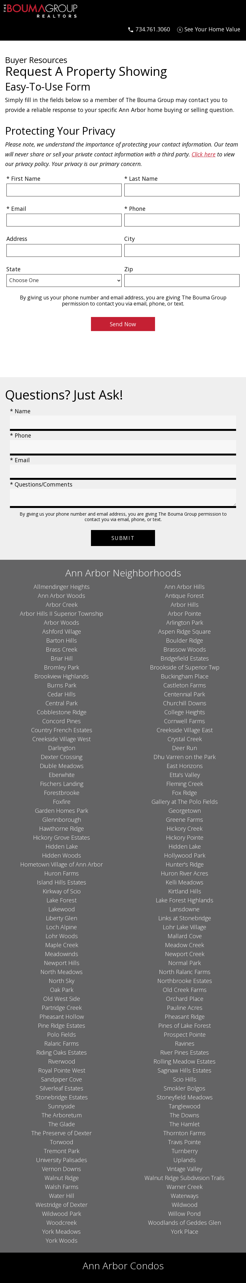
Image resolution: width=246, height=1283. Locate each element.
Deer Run (184, 748)
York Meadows (61, 1231)
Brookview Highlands (61, 676)
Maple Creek (61, 945)
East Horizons (185, 766)
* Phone (134, 208)
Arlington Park (184, 622)
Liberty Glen (61, 918)
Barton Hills (61, 640)
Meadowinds (61, 954)
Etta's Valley (184, 775)
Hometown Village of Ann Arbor (61, 864)
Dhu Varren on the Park (184, 757)
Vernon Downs (61, 1169)
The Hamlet (184, 1124)
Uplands (184, 1160)
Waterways (185, 1196)
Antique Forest (184, 595)
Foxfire (61, 801)
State (13, 269)
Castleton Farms (184, 685)
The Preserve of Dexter (61, 1133)
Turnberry (185, 1151)
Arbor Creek (62, 604)
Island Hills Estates (61, 882)
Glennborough (61, 819)
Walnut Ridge (62, 1178)
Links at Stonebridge (184, 918)
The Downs (184, 1115)
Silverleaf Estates (61, 1088)
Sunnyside (61, 1106)
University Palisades (61, 1160)
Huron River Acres (184, 873)
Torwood (61, 1142)
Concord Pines (61, 721)
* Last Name (141, 178)
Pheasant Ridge (185, 1016)
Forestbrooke (61, 792)
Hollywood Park (184, 855)
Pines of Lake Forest (184, 1025)
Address (16, 238)
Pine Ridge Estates (61, 1025)
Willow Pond (184, 1213)
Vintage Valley (184, 1169)
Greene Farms (184, 819)
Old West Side (61, 998)
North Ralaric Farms (184, 972)
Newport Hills (61, 963)
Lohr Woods (61, 936)
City (129, 238)
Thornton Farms (184, 1133)
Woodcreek (61, 1222)
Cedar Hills (61, 694)
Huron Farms (61, 873)
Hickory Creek (184, 828)
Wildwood (185, 1204)
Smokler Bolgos (184, 1088)
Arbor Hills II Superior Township (61, 613)
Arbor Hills (185, 604)
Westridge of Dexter (61, 1204)
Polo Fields (61, 1034)
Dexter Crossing (61, 757)
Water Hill (61, 1196)
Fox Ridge (184, 792)
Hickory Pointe (184, 837)
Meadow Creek (184, 945)
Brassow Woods (184, 649)
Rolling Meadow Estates (184, 1061)
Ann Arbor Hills (185, 586)
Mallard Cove (185, 936)
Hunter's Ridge (185, 864)
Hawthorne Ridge (61, 828)
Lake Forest (61, 900)
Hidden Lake (61, 846)
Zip (128, 269)
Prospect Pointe (185, 1034)
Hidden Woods (61, 855)
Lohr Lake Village (184, 927)
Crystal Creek (185, 739)
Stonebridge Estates (62, 1097)
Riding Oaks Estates (61, 1052)
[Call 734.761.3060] (148, 29)
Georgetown (184, 810)
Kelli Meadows (184, 882)
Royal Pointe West (61, 1070)
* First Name (23, 178)
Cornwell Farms (184, 721)
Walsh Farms (61, 1187)
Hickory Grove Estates (61, 837)
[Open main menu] (11, 29)
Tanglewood (185, 1106)
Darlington (61, 748)
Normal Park (184, 963)
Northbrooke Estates (184, 981)
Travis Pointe (184, 1142)
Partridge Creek (62, 1007)
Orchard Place (184, 998)
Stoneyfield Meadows (185, 1097)
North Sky (61, 981)
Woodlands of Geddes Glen (184, 1222)
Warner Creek (184, 1187)
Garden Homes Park (61, 810)
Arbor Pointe (184, 613)
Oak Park (61, 990)
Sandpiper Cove (61, 1079)
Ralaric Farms (61, 1043)
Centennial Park (184, 694)
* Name (20, 411)
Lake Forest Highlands (184, 900)
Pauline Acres (184, 1007)
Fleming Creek (184, 784)
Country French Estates (61, 730)
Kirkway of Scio (62, 891)
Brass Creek (61, 649)
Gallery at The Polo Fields (185, 801)
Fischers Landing (61, 784)
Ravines (184, 1043)
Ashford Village (61, 631)
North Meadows (61, 972)
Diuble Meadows (62, 766)
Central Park (61, 703)
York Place (184, 1231)
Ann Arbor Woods (61, 595)
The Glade (61, 1124)
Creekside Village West (61, 739)
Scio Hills (184, 1079)
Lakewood (61, 909)
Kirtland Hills (184, 891)
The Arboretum (62, 1115)
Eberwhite (62, 775)
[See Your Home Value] (208, 29)
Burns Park (61, 685)
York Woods (62, 1240)
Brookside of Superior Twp (184, 667)
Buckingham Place (185, 676)
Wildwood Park (61, 1213)
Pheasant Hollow (61, 1016)
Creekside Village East (185, 730)
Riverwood (61, 1061)
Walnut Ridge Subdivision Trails (184, 1178)
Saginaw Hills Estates (184, 1070)
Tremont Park (61, 1151)
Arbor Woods (61, 622)
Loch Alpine (61, 927)
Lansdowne (184, 909)
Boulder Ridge (184, 640)
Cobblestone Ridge (61, 712)
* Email (16, 208)
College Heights (184, 712)
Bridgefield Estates (184, 658)
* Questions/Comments (41, 484)
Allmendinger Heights (62, 586)
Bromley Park (61, 667)
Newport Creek (184, 954)
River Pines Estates (184, 1052)
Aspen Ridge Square (184, 631)
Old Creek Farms (185, 990)
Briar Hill (62, 658)
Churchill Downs (184, 703)
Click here (204, 154)
